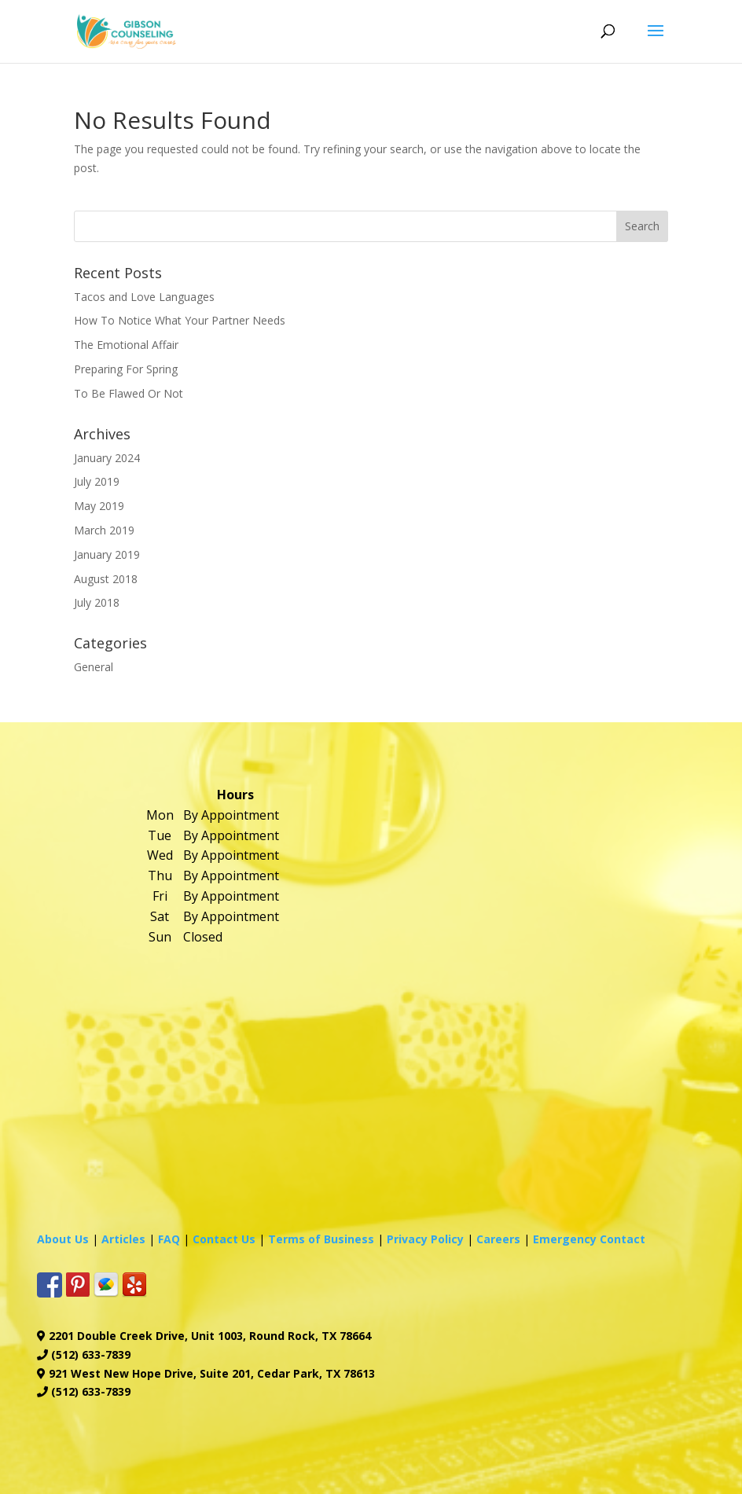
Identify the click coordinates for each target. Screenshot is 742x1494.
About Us (63, 1239)
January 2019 (107, 554)
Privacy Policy (425, 1239)
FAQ (169, 1239)
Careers (498, 1239)
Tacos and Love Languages (144, 296)
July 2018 (96, 602)
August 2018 (106, 578)
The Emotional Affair (126, 344)
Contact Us (224, 1239)
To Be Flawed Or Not (128, 393)
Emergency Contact (589, 1239)
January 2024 (107, 457)
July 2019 (96, 481)
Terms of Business (321, 1239)
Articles (123, 1239)
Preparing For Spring (126, 369)
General (93, 666)
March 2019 (104, 530)
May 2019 (99, 505)
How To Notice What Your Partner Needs (179, 320)
